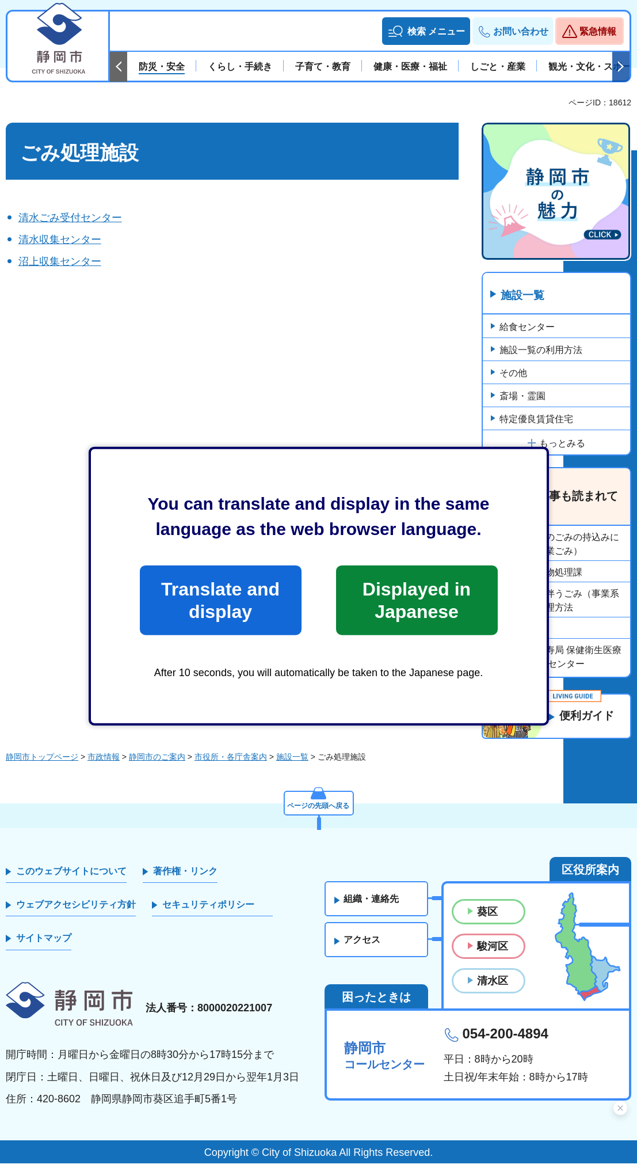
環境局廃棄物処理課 (540, 573)
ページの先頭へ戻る (319, 811)
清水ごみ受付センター (70, 217)
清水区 (492, 989)
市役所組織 (522, 629)
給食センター (527, 327)
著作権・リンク (185, 879)
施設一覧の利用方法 (540, 350)
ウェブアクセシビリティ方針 (76, 913)
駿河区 (492, 954)
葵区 (487, 920)
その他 (513, 373)
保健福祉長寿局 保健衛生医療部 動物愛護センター (560, 657)
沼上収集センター (59, 261)
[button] (426, 31)
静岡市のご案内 (157, 765)
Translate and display (220, 600)
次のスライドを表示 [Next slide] (621, 67)
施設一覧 (524, 295)
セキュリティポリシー (208, 913)
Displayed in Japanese (417, 600)
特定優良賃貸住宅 (536, 419)
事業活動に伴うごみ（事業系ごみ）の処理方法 (559, 601)
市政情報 (103, 765)
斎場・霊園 (522, 396)
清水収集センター (59, 239)
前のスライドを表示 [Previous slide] (118, 67)
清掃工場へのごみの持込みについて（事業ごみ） (559, 544)
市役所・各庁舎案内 (230, 765)
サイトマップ (43, 946)
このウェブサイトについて (71, 879)
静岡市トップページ (42, 765)
